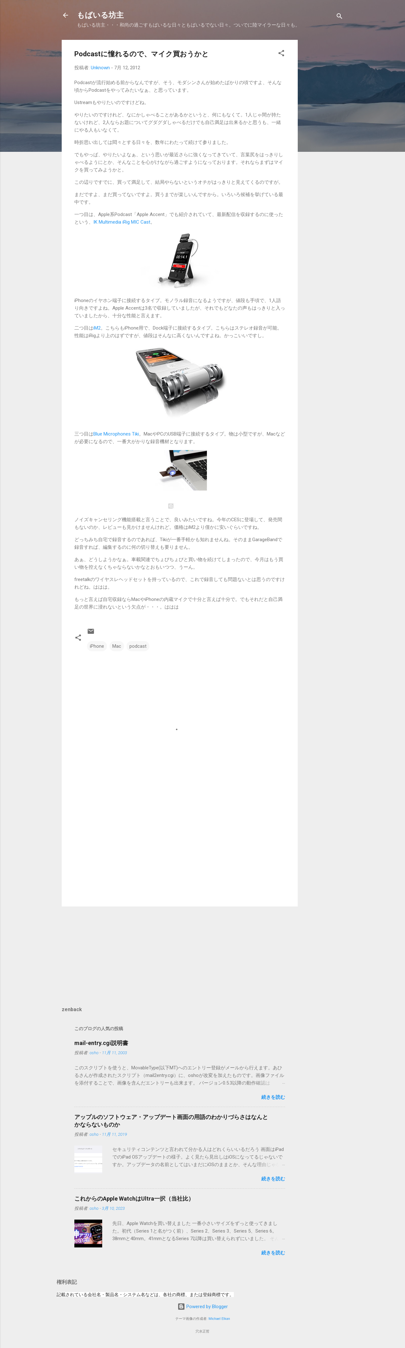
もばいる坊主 (100, 15)
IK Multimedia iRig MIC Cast (121, 222)
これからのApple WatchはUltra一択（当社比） (134, 1198)
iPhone (97, 646)
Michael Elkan (219, 1319)
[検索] (339, 17)
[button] (281, 54)
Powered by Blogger (203, 1306)
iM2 (97, 328)
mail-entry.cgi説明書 (101, 1043)
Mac (116, 646)
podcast (137, 646)
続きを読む (273, 1097)
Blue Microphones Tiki (116, 434)
